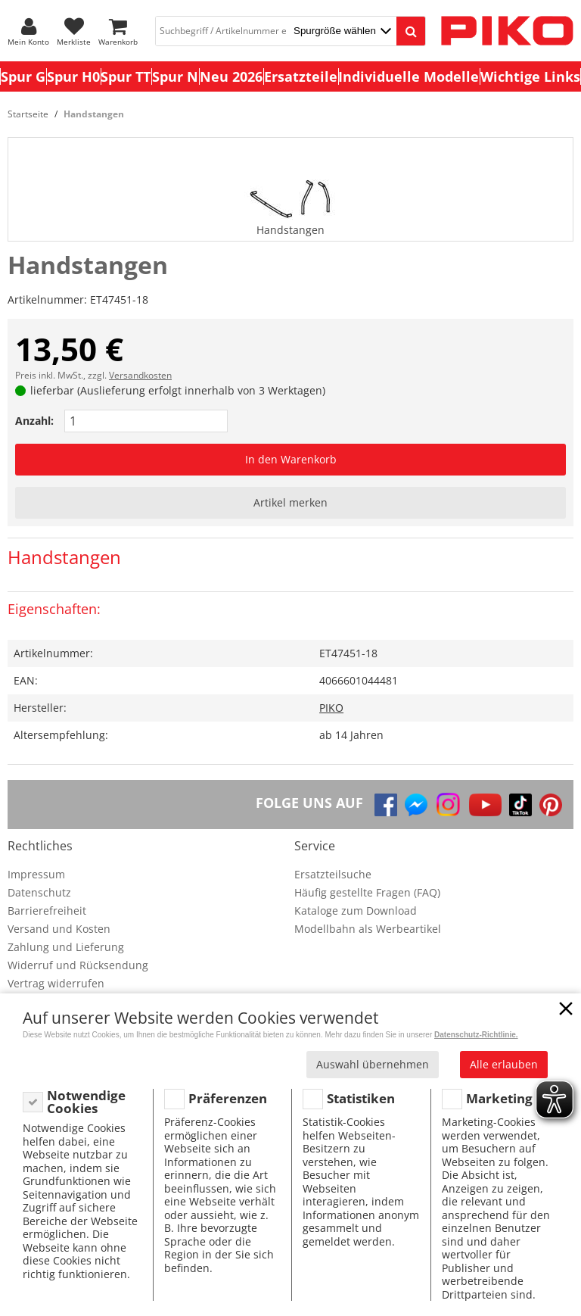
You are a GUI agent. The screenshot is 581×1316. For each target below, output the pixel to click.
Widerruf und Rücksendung (78, 965)
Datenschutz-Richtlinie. (476, 1035)
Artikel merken (290, 502)
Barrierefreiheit (47, 910)
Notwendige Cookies (86, 1102)
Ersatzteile (300, 76)
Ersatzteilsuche (332, 874)
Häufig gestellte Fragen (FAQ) (367, 892)
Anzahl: (34, 420)
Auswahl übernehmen (372, 1064)
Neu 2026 (231, 76)
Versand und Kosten (59, 929)
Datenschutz (39, 892)
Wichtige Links (530, 76)
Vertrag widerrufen (56, 983)
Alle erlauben (504, 1064)
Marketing (499, 1098)
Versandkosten (140, 375)
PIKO (331, 707)
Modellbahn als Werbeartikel (367, 929)
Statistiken (361, 1098)
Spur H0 (73, 76)
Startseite (28, 114)
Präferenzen (227, 1098)
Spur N (175, 76)
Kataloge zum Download (355, 910)
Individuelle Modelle (408, 76)
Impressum (36, 874)
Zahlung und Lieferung (66, 947)
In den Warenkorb (291, 459)
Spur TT (126, 76)
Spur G (23, 76)
